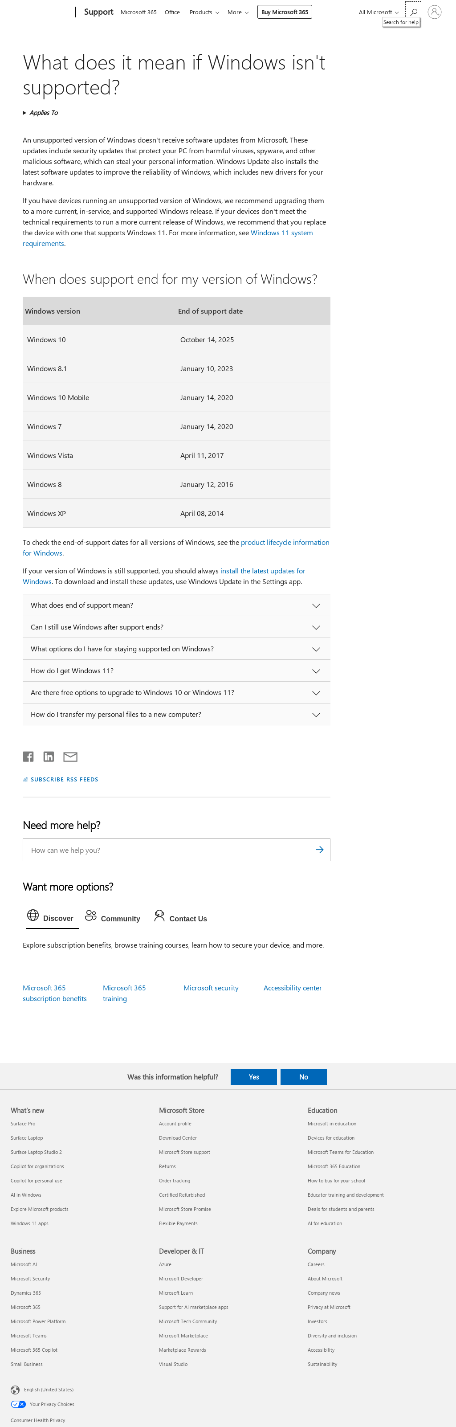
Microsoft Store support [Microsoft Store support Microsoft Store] (184, 1152)
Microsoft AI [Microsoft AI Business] (24, 1264)
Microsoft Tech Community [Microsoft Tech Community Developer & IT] (188, 1321)
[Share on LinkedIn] (45, 755)
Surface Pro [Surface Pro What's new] (23, 1123)
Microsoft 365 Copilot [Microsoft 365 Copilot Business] (34, 1349)
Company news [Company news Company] (324, 1292)
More (240, 12)
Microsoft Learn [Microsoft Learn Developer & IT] (176, 1292)
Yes (254, 1076)
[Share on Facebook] (29, 755)
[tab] (52, 917)
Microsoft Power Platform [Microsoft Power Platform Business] (38, 1321)
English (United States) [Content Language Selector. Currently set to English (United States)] (48, 1389)
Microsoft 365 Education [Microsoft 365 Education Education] (334, 1166)
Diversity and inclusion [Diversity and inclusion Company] (332, 1335)
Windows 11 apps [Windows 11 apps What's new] (30, 1223)
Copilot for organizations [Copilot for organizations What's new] (37, 1166)
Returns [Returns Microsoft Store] (167, 1166)
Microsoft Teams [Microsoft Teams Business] (29, 1335)
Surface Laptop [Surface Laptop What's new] (27, 1137)
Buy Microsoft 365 (290, 12)
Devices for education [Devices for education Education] (331, 1137)
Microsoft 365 (139, 12)
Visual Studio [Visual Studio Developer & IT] (173, 1364)
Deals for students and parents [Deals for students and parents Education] (341, 1209)
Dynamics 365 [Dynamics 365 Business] (26, 1292)
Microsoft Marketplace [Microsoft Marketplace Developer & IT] (183, 1335)
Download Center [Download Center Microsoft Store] (178, 1137)
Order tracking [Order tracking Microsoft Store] (174, 1180)
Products (204, 12)
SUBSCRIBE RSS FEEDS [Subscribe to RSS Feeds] (64, 779)
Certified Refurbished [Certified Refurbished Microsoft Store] (182, 1194)
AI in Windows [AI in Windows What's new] (26, 1194)
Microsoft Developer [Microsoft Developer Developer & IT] (181, 1278)
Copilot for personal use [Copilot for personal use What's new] (36, 1180)
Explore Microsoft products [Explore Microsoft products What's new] (40, 1209)
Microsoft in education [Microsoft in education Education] (332, 1123)
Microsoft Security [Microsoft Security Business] (30, 1278)
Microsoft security (211, 987)
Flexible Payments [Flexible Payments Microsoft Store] (178, 1223)
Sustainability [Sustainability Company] (322, 1364)
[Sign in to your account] (434, 12)
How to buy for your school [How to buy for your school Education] (336, 1180)
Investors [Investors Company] (317, 1321)
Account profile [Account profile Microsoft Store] (175, 1123)
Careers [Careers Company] (316, 1264)
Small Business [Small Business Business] (27, 1364)
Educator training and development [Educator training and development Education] (346, 1194)
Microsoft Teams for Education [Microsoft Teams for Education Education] (341, 1152)
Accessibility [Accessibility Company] (321, 1349)
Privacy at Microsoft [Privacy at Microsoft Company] (329, 1307)
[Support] (98, 12)
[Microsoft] (41, 12)
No (303, 1076)
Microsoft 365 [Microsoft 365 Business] (26, 1307)
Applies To (43, 112)
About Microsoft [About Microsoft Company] (325, 1278)
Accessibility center (293, 987)
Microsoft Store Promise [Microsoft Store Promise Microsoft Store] (185, 1209)
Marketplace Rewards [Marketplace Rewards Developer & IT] (182, 1349)
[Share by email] (66, 755)
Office (174, 12)
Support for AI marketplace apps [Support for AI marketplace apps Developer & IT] (193, 1307)
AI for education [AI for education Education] (325, 1223)
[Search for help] (413, 11)
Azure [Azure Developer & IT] (165, 1264)
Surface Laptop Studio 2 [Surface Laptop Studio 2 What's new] (36, 1152)
